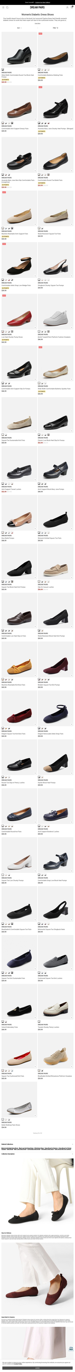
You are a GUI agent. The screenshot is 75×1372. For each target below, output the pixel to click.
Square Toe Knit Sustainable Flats (13, 978)
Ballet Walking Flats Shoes (11, 1125)
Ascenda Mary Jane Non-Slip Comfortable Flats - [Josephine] (18, 181)
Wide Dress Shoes (39, 1148)
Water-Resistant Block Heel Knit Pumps (51, 636)
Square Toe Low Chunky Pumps (13, 880)
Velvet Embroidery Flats (10, 1027)
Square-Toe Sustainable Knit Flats (13, 440)
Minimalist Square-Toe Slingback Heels (51, 929)
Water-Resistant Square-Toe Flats (49, 234)
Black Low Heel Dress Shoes (26, 1148)
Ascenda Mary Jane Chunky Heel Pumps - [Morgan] (55, 129)
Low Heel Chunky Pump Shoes (12, 337)
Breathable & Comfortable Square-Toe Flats (16, 929)
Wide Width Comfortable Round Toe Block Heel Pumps (18, 76)
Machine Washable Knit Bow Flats (13, 685)
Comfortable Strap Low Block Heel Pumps (52, 880)
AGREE (37, 1368)
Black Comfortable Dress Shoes (9, 1148)
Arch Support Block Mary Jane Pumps (51, 489)
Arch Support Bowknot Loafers (48, 832)
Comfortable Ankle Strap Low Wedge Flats (16, 285)
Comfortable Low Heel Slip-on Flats (14, 636)
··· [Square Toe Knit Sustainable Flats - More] (12, 972)
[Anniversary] (71, 1348)
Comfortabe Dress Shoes (33, 1149)
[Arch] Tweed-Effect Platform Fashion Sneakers (54, 337)
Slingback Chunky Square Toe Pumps (51, 285)
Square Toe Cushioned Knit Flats (13, 1076)
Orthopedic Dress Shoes (47, 1149)
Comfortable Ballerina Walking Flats (50, 75)
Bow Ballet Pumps (8, 538)
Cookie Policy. (18, 1364)
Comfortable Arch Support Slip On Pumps (16, 389)
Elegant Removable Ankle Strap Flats (50, 734)
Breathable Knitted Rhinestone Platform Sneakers (55, 1076)
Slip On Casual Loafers (46, 587)
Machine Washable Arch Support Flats (15, 234)
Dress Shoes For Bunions (51, 1148)
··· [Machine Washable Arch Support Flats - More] (12, 228)
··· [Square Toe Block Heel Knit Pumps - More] (12, 581)
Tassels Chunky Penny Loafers (48, 1027)
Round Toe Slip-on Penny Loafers (13, 783)
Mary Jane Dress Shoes (20, 1149)
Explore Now (46, 2)
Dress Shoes (10, 1149)
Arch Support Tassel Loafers (11, 489)
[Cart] (72, 7)
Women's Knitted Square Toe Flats (49, 538)
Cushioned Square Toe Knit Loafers (50, 978)
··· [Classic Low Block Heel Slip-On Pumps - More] (48, 435)
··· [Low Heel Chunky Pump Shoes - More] (12, 331)
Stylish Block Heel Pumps (46, 783)
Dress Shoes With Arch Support (63, 1149)
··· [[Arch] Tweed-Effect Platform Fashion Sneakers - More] (48, 331)
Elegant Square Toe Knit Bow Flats (13, 734)
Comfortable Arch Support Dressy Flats (15, 129)
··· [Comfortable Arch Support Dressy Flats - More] (12, 123)
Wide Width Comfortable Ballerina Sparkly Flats (54, 389)
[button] (3, 7)
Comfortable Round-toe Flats (11, 832)
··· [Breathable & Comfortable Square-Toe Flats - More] (12, 924)
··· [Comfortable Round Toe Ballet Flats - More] (48, 174)
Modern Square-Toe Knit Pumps (49, 685)
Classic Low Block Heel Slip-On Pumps (51, 440)
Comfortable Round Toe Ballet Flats (50, 180)
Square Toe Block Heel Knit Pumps (13, 587)
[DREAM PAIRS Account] (67, 7)
